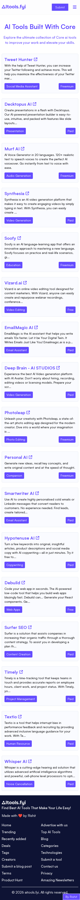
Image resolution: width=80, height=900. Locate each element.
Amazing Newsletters (57, 880)
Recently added (14, 839)
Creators (9, 859)
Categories (49, 846)
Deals (6, 846)
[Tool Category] (21, 85)
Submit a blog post (17, 866)
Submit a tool (51, 859)
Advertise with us (54, 825)
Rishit (32, 815)
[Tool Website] (35, 59)
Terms (6, 873)
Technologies (51, 852)
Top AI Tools (50, 832)
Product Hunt (12, 880)
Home (6, 825)
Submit (60, 7)
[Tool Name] (18, 60)
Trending (9, 832)
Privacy (46, 873)
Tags (5, 852)
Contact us (49, 866)
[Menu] (74, 7)
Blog (44, 839)
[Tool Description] (40, 72)
